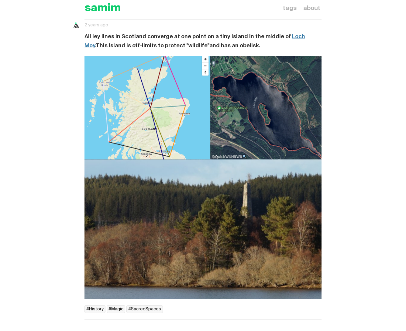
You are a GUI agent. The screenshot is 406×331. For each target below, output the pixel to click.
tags (290, 8)
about (312, 8)
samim (102, 8)
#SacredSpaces (144, 309)
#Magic (115, 309)
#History (95, 309)
